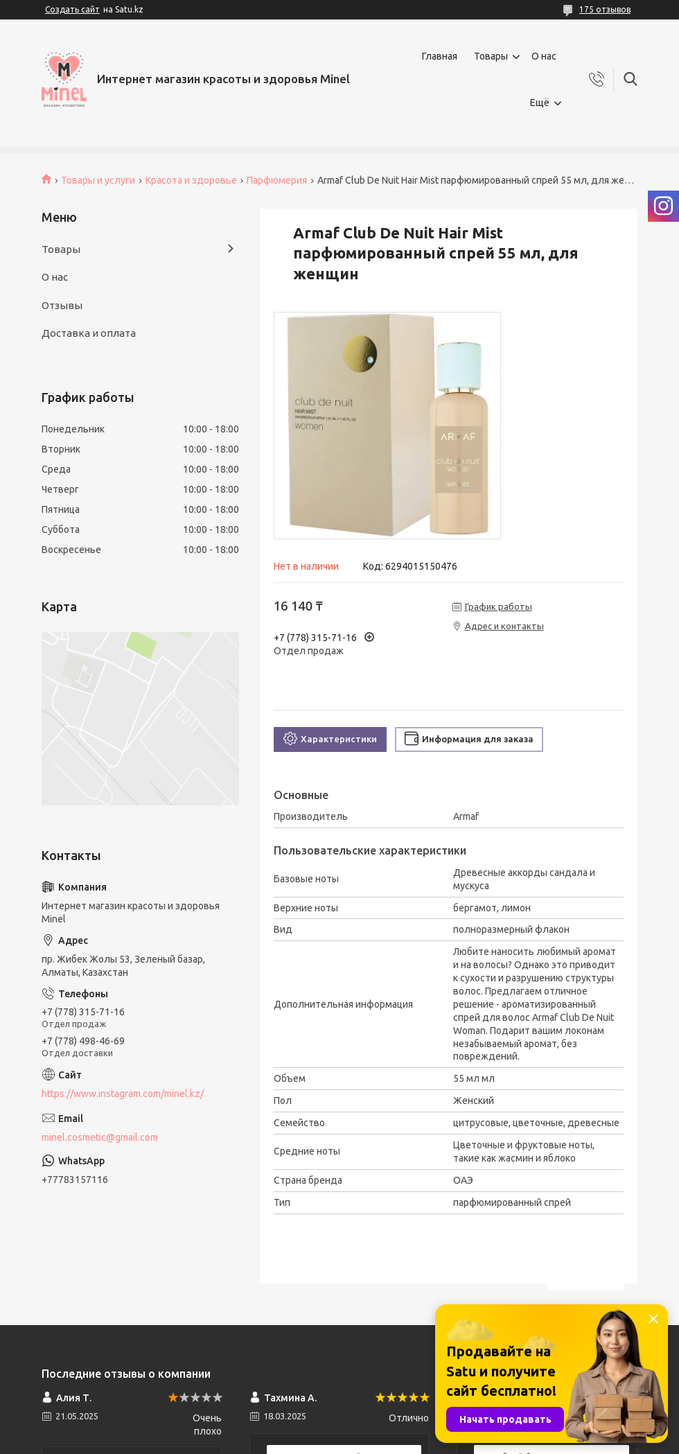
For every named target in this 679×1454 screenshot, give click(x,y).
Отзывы (62, 305)
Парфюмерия (277, 180)
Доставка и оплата (89, 333)
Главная (439, 56)
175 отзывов (604, 9)
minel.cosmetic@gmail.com (100, 1137)
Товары (491, 56)
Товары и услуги (98, 180)
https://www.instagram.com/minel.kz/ (123, 1093)
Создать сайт (72, 9)
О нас (543, 56)
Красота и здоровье (191, 180)
